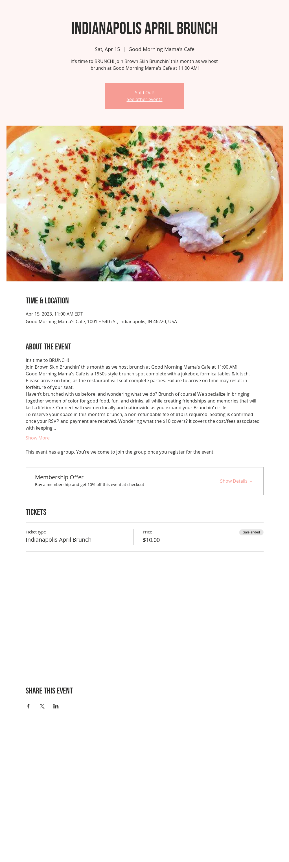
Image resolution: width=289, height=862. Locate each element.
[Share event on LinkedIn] (56, 706)
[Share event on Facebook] (28, 706)
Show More (38, 438)
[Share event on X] (42, 706)
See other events (145, 99)
